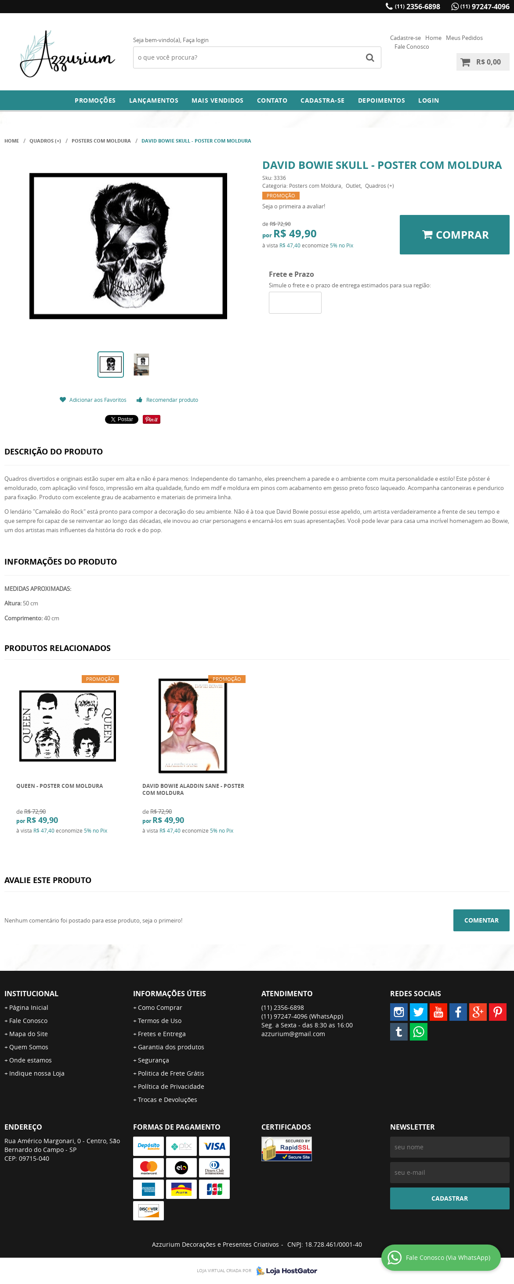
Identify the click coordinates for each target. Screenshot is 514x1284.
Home (433, 38)
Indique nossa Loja (37, 1073)
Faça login (196, 40)
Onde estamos (30, 1060)
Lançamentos (154, 100)
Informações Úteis (169, 993)
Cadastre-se (405, 38)
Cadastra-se (322, 100)
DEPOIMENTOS (381, 100)
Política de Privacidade (171, 1086)
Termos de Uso (159, 1020)
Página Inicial (28, 1007)
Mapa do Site (28, 1034)
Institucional (31, 993)
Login (428, 100)
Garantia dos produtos (171, 1047)
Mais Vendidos (218, 100)
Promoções (95, 100)
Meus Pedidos (464, 38)
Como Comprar (160, 1007)
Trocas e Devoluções (167, 1099)
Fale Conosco (412, 46)
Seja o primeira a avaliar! (293, 206)
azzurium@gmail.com (293, 1034)
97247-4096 (485, 6)
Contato (272, 100)
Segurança (153, 1060)
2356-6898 (417, 6)
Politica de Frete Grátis (171, 1073)
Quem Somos (28, 1047)
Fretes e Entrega (162, 1034)
